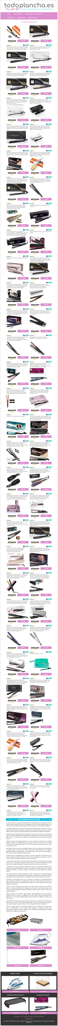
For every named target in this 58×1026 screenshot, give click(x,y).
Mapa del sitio (29, 1018)
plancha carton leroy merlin (43, 973)
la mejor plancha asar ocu (15, 995)
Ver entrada (17, 930)
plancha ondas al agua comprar (33, 14)
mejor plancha (15, 973)
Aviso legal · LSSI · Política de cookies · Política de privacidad (29, 1016)
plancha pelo (11, 18)
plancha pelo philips (42, 995)
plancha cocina (21, 18)
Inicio (9, 14)
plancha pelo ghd (32, 18)
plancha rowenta (17, 14)
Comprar (23, 40)
